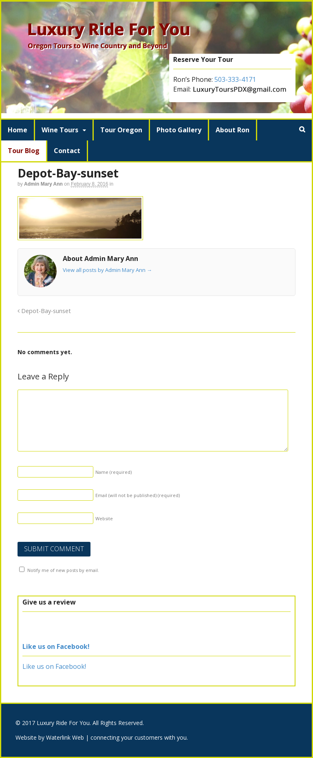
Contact (67, 150)
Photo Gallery (178, 129)
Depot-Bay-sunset (44, 311)
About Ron (232, 129)
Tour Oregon (121, 129)
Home (17, 129)
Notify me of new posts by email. (63, 570)
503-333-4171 (235, 79)
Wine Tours (60, 129)
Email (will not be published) (137, 495)
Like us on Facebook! (56, 646)
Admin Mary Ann (43, 184)
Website (104, 518)
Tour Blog (24, 150)
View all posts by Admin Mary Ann (107, 270)
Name (113, 472)
